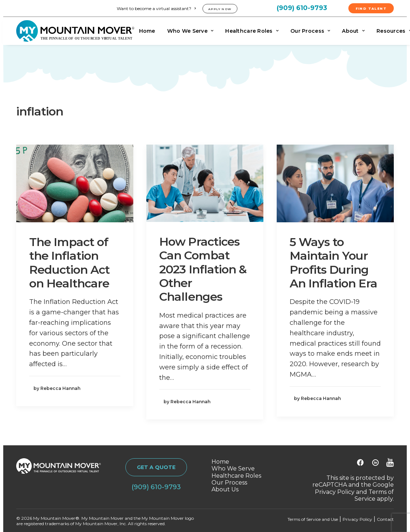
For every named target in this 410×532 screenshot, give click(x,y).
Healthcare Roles (251, 31)
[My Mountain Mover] (75, 31)
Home (147, 31)
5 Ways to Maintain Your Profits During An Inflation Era (334, 262)
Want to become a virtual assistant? (156, 8)
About (353, 31)
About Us (225, 489)
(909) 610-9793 (302, 8)
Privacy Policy (335, 491)
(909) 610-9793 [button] (156, 487)
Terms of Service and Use (313, 519)
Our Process (310, 31)
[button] (74, 183)
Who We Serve (190, 31)
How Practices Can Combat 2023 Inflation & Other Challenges (202, 269)
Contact (385, 519)
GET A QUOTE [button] (156, 467)
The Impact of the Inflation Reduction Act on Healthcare (69, 262)
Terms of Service (374, 495)
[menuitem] (157, 8)
